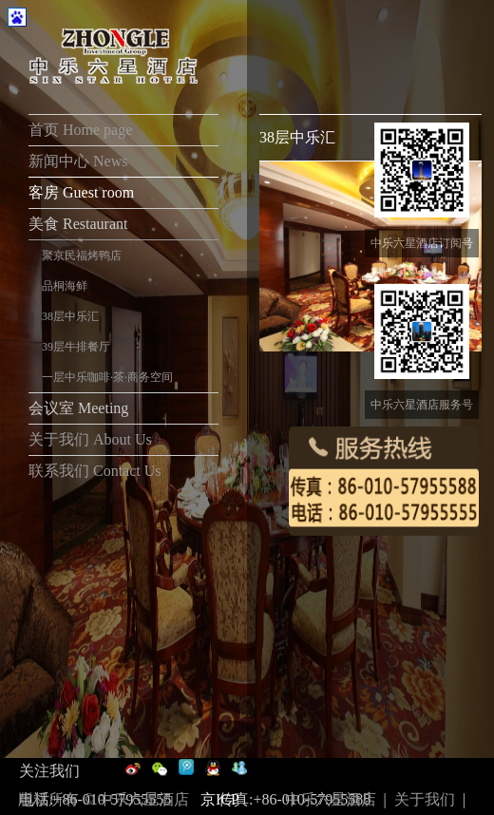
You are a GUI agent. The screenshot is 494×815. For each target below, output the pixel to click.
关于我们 (424, 799)
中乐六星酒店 (330, 799)
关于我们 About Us (90, 439)
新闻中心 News (79, 161)
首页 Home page (80, 130)
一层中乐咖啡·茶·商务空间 (107, 377)
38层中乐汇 (70, 316)
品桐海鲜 (64, 286)
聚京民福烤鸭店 (82, 255)
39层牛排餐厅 (76, 346)
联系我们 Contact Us (95, 471)
